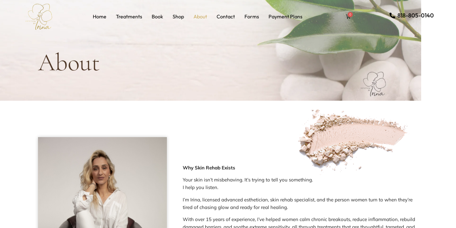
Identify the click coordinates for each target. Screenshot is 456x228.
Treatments (129, 16)
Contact (226, 16)
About (200, 16)
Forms (251, 16)
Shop (178, 16)
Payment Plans (285, 16)
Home (99, 16)
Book (157, 16)
